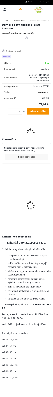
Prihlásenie (32, 2)
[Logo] (38, 10)
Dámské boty (18, 20)
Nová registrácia (46, 2)
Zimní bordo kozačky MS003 (22, 190)
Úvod (6, 20)
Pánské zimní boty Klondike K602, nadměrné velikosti (9, 195)
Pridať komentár (26, 157)
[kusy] (15, 111)
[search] (4, 9)
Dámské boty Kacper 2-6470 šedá (35, 188)
